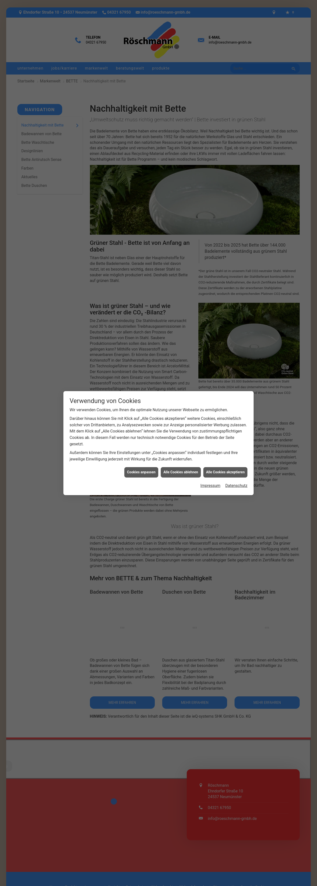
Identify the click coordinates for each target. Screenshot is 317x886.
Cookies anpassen (141, 469)
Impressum (210, 482)
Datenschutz (236, 482)
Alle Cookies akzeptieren (225, 469)
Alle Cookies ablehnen (180, 469)
